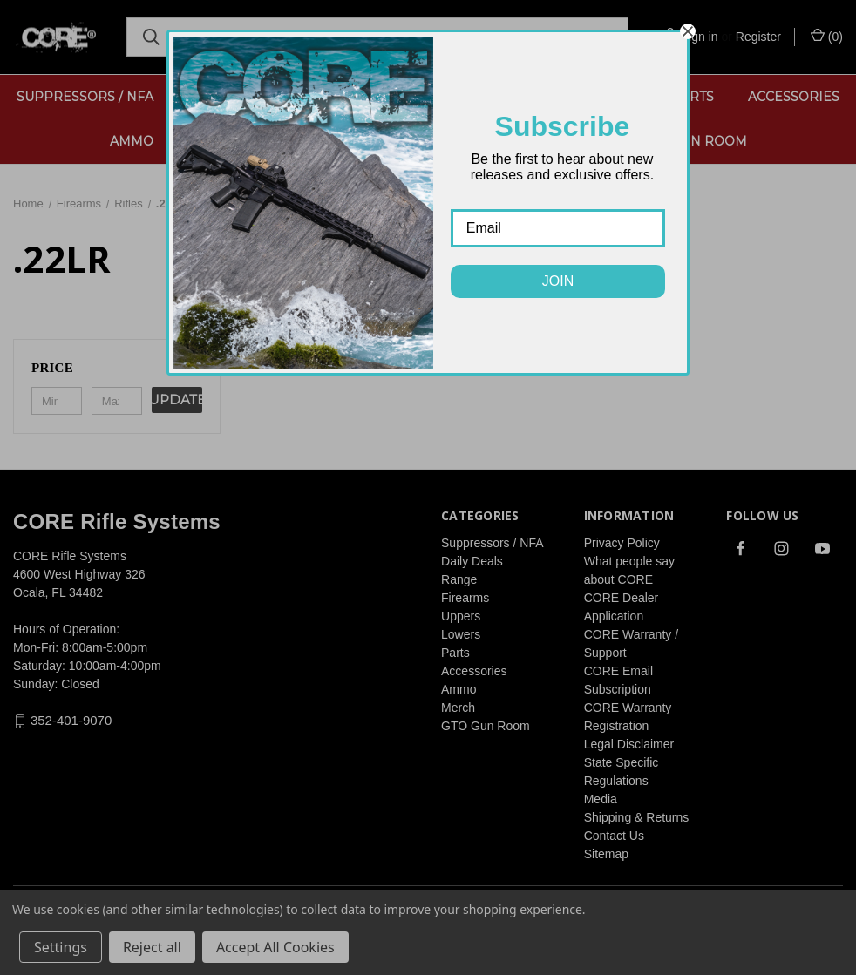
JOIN (558, 281)
